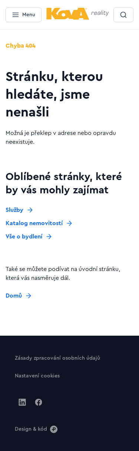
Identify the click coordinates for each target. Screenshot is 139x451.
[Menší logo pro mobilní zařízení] (77, 18)
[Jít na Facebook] (38, 402)
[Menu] (24, 14)
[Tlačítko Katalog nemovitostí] (39, 223)
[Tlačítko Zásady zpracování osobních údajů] (57, 358)
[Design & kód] (36, 429)
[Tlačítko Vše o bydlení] (29, 236)
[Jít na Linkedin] (22, 402)
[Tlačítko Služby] (20, 210)
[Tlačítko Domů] (19, 295)
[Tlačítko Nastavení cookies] (37, 376)
